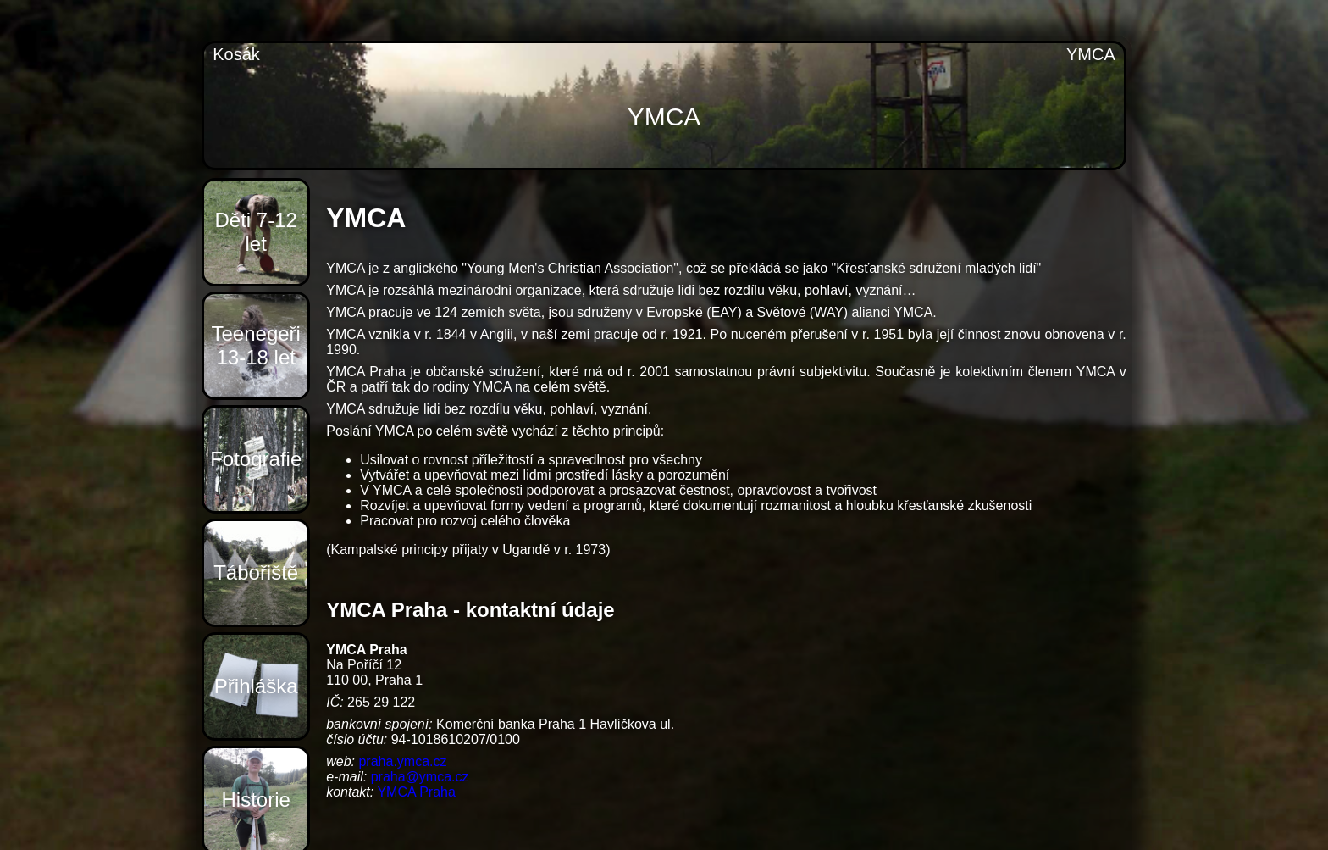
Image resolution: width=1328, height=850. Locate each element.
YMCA (1090, 54)
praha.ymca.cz (402, 761)
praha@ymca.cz (420, 776)
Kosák (236, 54)
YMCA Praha (416, 792)
